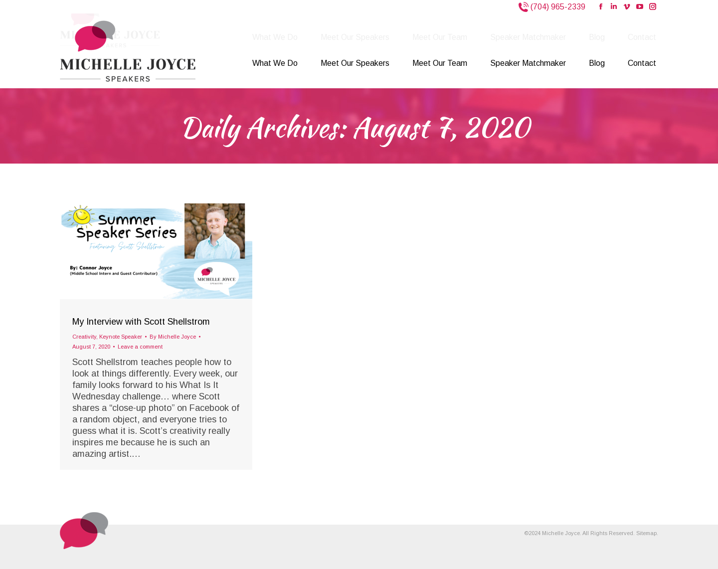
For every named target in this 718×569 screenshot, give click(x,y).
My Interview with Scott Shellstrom (141, 322)
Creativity (84, 337)
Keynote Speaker (120, 337)
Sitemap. (647, 533)
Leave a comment (140, 347)
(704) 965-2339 (557, 6)
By (173, 337)
